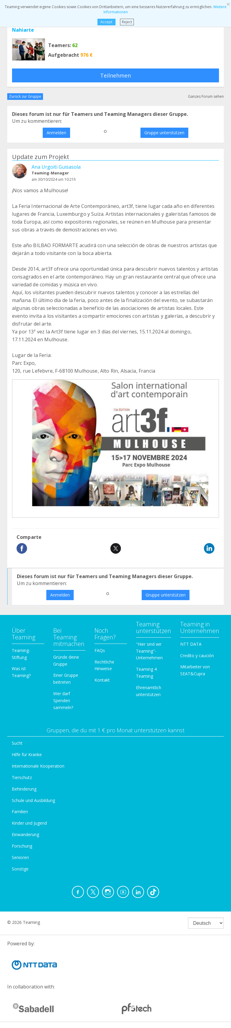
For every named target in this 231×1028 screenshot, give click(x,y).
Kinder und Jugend (29, 823)
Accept (106, 21)
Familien (20, 811)
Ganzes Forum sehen (206, 96)
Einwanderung (25, 834)
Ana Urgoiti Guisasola (56, 167)
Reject (127, 21)
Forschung (22, 846)
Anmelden (56, 132)
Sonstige (20, 869)
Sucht (17, 743)
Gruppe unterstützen (164, 132)
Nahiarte (23, 30)
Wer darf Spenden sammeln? (63, 700)
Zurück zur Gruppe (25, 96)
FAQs (99, 650)
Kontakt (102, 680)
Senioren (20, 857)
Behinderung (24, 789)
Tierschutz (22, 777)
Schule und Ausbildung (33, 800)
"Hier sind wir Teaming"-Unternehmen (149, 651)
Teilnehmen (115, 75)
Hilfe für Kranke (27, 754)
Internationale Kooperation (38, 766)
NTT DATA (191, 644)
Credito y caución (197, 655)
